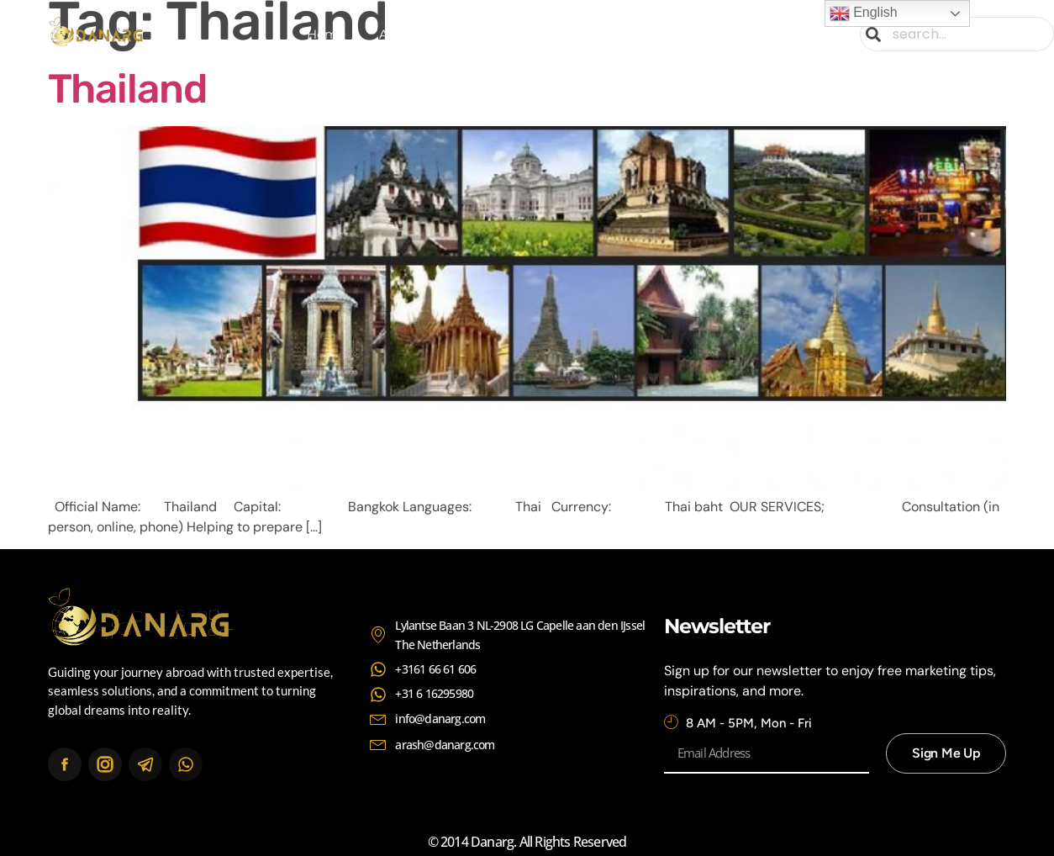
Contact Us (712, 34)
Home (326, 34)
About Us (408, 34)
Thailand (127, 89)
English (864, 13)
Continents (600, 34)
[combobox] (957, 34)
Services (496, 34)
